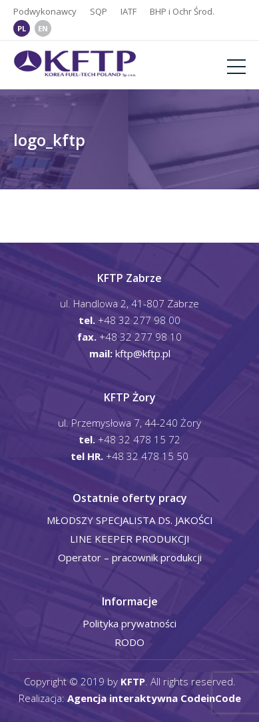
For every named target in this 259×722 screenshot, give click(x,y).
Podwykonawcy (45, 11)
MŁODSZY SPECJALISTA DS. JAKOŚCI (130, 520)
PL (21, 28)
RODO (129, 642)
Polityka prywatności (129, 623)
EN (43, 28)
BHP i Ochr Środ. (182, 11)
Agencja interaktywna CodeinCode (154, 698)
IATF (128, 11)
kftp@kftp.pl (142, 353)
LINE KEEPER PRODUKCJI (130, 538)
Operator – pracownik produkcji (130, 557)
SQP (98, 11)
